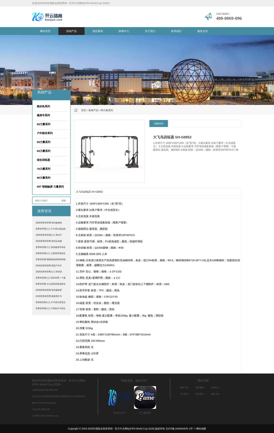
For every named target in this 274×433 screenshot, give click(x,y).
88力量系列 (106, 110)
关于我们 (150, 31)
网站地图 (201, 428)
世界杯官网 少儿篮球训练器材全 (51, 284)
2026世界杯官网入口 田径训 (49, 271)
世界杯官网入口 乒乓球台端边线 (51, 229)
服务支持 (202, 31)
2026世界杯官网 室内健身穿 (49, 290)
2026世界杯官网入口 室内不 (49, 235)
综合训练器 (43, 159)
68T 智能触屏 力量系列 (50, 186)
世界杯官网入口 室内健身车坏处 (51, 247)
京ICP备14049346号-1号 (179, 428)
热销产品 (71, 31)
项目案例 (97, 31)
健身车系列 (43, 115)
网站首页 (45, 31)
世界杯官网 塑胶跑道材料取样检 (51, 259)
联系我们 (176, 31)
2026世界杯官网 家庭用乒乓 (49, 296)
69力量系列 (43, 150)
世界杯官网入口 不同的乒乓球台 (51, 308)
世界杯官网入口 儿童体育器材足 (51, 253)
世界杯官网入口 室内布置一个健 (51, 278)
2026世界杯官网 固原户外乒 (49, 265)
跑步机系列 (43, 106)
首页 (83, 110)
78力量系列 (43, 168)
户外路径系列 (45, 133)
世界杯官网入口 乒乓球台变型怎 (51, 302)
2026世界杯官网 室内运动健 (49, 241)
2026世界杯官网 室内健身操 (49, 222)
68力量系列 (43, 124)
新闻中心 (124, 31)
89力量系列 (43, 141)
